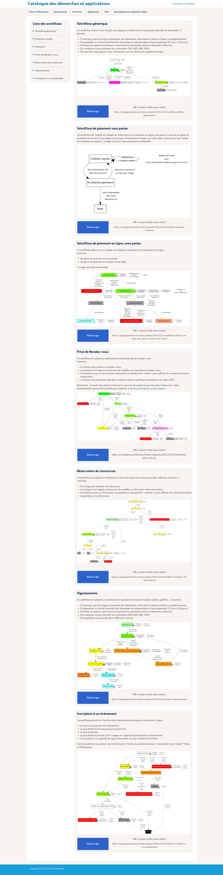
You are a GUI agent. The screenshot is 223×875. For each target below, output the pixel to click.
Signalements (42, 70)
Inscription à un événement (49, 78)
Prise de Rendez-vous (46, 54)
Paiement (40, 47)
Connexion (177, 3)
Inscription (189, 3)
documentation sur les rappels (149, 388)
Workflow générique (45, 31)
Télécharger (93, 111)
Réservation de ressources (49, 62)
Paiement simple (43, 39)
